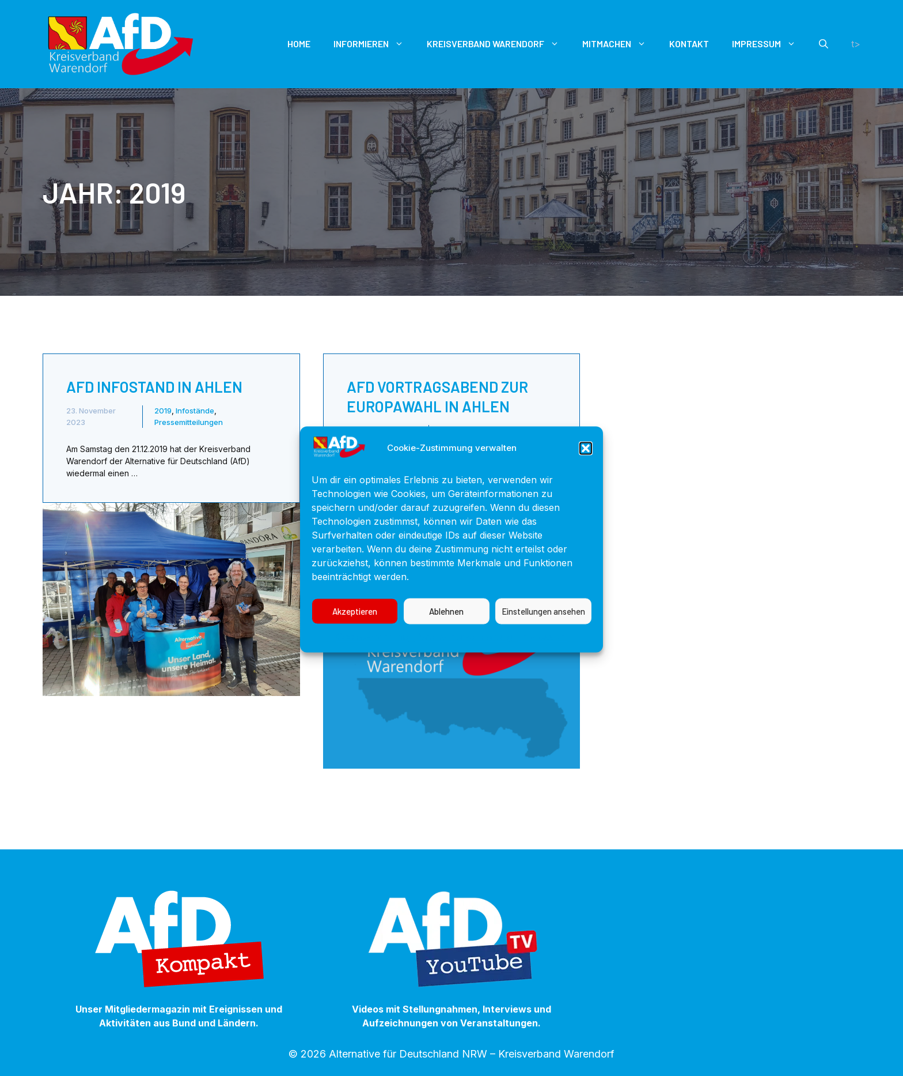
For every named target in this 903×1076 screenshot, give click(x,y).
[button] (585, 469)
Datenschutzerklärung (464, 657)
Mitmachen (620, 44)
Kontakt (689, 43)
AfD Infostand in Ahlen (154, 387)
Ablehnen (446, 632)
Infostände (195, 410)
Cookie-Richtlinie (372, 657)
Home (298, 43)
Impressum (542, 657)
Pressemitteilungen (188, 422)
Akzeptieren (354, 632)
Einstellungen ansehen (543, 632)
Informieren (374, 44)
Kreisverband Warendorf (499, 44)
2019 (163, 410)
